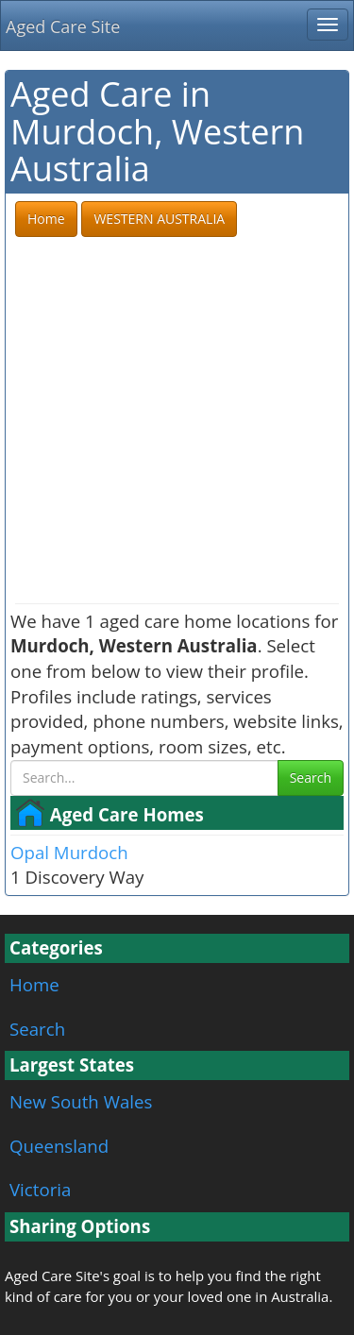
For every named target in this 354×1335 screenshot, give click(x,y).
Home (34, 984)
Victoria (40, 1189)
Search (310, 777)
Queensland (59, 1146)
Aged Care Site (63, 26)
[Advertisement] (177, 422)
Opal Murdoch (69, 852)
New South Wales (80, 1101)
